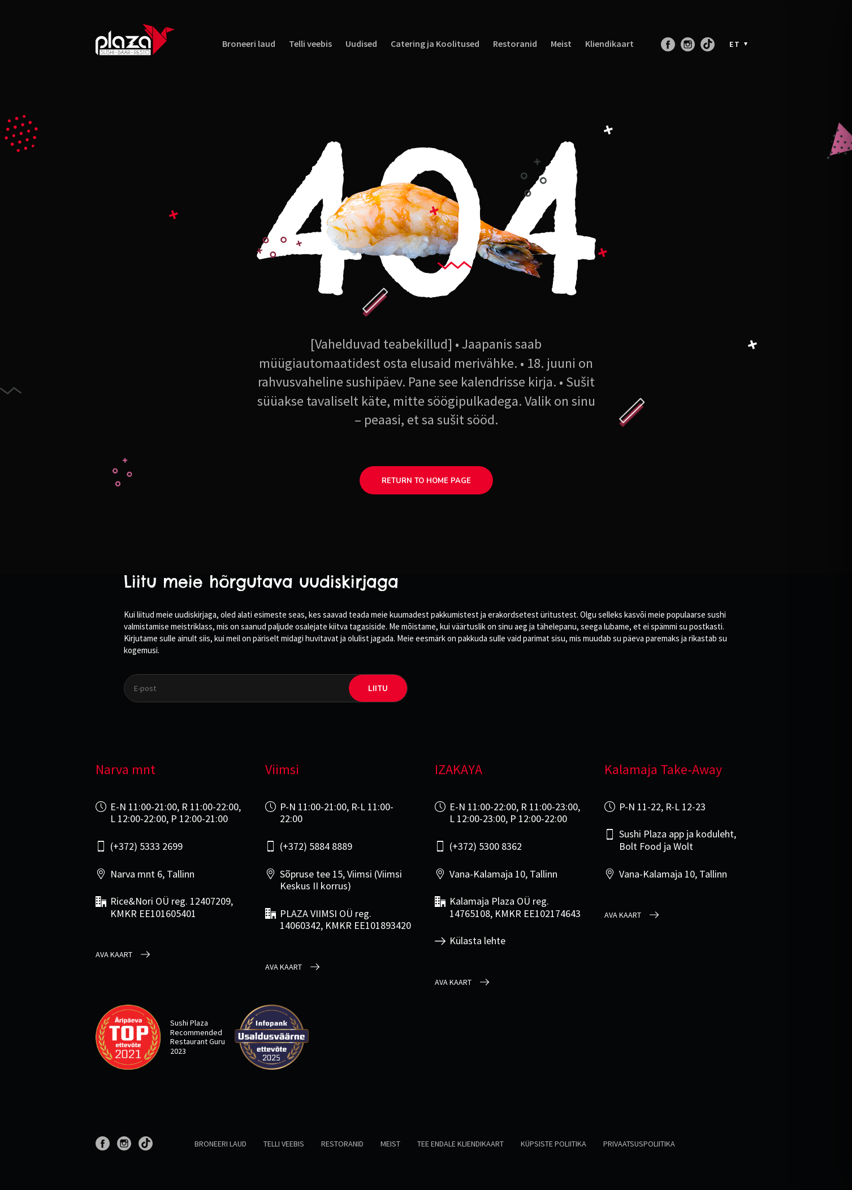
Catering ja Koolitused (435, 43)
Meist (561, 43)
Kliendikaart (609, 43)
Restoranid (515, 43)
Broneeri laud (248, 43)
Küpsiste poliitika (553, 1144)
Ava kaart (114, 954)
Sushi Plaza (189, 1023)
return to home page (426, 481)
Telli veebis (310, 43)
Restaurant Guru (197, 1041)
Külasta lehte (477, 941)
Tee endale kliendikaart (460, 1144)
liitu (378, 688)
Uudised (361, 43)
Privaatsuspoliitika (639, 1144)
